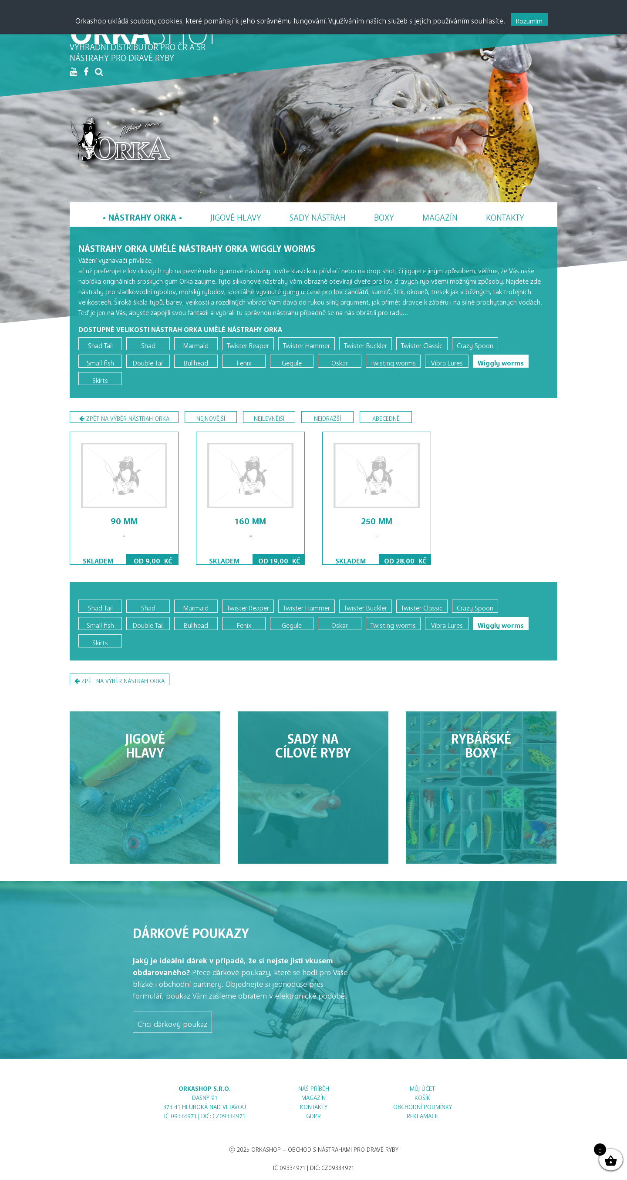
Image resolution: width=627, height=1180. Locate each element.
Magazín (440, 215)
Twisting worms (393, 361)
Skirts (100, 378)
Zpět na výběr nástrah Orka (124, 418)
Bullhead (196, 361)
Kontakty (505, 215)
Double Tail (148, 361)
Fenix (244, 361)
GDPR (313, 1114)
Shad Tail (100, 344)
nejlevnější (269, 417)
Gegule (292, 361)
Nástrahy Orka (142, 215)
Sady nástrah (318, 215)
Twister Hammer (306, 344)
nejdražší (327, 417)
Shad (148, 344)
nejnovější (210, 417)
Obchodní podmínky (422, 1105)
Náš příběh (313, 1087)
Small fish (100, 361)
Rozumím (529, 19)
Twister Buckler (365, 344)
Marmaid (196, 344)
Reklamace (422, 1114)
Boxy (384, 215)
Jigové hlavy (235, 215)
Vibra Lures (447, 361)
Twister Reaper (248, 344)
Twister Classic (422, 344)
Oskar (339, 361)
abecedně (386, 417)
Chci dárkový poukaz (172, 1022)
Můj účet (422, 1087)
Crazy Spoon (475, 344)
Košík (422, 1096)
